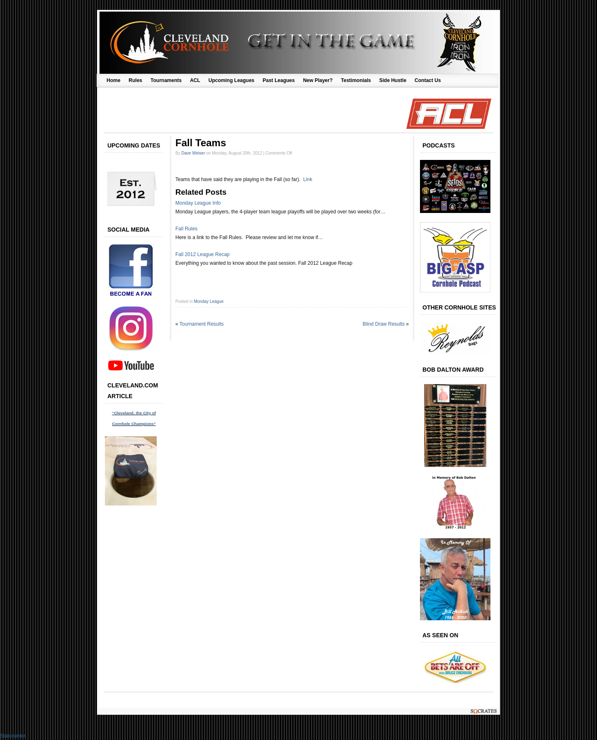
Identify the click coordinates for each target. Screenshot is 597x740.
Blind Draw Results (384, 324)
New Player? (317, 80)
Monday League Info (198, 203)
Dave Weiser (193, 153)
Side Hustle (392, 80)
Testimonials (356, 80)
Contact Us (428, 80)
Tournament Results (202, 324)
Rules (135, 80)
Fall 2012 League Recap (202, 254)
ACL (195, 80)
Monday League (208, 301)
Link (307, 179)
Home (113, 80)
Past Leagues (279, 80)
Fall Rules (186, 229)
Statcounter (12, 736)
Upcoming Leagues (232, 80)
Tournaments (166, 80)
